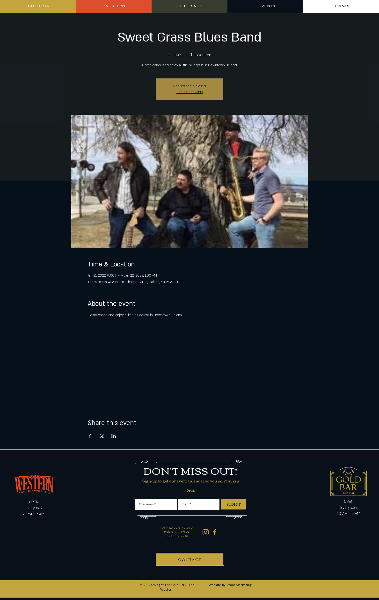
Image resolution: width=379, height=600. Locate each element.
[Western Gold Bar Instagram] (205, 532)
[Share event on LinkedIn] (113, 436)
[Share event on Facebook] (90, 436)
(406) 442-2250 (177, 535)
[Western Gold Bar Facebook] (215, 532)
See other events (189, 92)
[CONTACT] (189, 559)
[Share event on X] (102, 436)
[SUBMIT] (233, 504)
